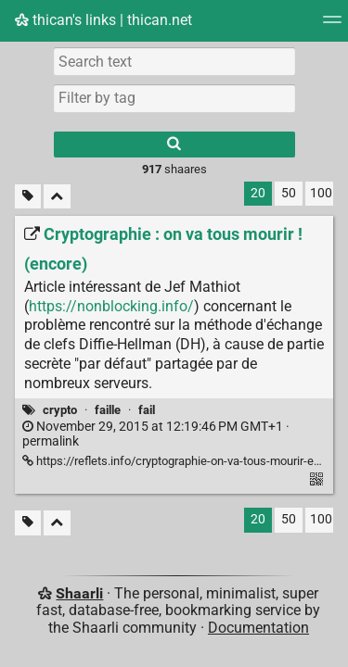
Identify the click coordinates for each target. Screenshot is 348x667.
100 (321, 193)
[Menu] (332, 25)
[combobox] (174, 98)
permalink (156, 434)
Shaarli (79, 593)
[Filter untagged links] (28, 196)
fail (146, 410)
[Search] (174, 144)
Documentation (258, 627)
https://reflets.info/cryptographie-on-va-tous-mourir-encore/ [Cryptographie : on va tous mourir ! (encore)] (185, 461)
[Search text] (174, 61)
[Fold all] (57, 196)
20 (258, 193)
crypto (60, 410)
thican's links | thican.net (103, 20)
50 (288, 193)
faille (108, 410)
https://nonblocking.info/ (111, 306)
